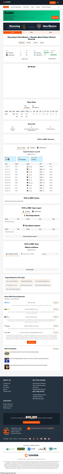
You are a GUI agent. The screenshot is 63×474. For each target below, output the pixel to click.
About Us (7, 380)
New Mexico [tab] (35, 106)
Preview (35, 42)
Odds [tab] (50, 32)
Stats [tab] (12, 32)
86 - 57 (30, 180)
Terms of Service (22, 438)
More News (55, 348)
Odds (32, 7)
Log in (52, 2)
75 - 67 (30, 174)
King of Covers (8, 406)
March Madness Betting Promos (42, 285)
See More (31, 342)
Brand (5, 389)
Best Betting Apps (38, 398)
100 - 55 (30, 182)
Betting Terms (31, 154)
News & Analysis (46, 7)
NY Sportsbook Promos (11, 285)
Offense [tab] (12, 254)
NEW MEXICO (36, 212)
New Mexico (50, 25)
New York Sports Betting (12, 281)
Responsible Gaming (39, 389)
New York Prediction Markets (13, 289)
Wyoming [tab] (26, 106)
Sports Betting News (39, 385)
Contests (7, 401)
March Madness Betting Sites (42, 281)
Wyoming (14, 25)
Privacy (15, 438)
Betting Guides (39, 380)
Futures (38, 7)
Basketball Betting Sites (26, 281)
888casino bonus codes (26, 285)
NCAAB (6, 7)
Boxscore (21, 42)
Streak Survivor (8, 404)
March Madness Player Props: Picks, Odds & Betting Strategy (24, 352)
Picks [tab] (31, 32)
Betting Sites (38, 391)
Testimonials (7, 391)
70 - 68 (30, 172)
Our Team (6, 387)
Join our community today (31, 422)
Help (11, 438)
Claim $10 (55, 17)
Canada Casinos (38, 396)
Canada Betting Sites (39, 394)
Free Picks (26, 7)
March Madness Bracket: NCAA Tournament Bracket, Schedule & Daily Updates (28, 365)
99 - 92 (30, 185)
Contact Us (6, 383)
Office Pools (7, 408)
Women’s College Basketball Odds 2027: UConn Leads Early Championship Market (29, 358)
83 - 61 (30, 169)
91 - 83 (30, 190)
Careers (5, 385)
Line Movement (51, 58)
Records (29, 42)
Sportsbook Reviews (39, 383)
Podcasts (35, 387)
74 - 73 (30, 177)
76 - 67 (30, 188)
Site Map (6, 438)
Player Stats (25, 58)
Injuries (42, 42)
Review (56, 302)
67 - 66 (30, 166)
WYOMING (26, 212)
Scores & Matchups (16, 7)
